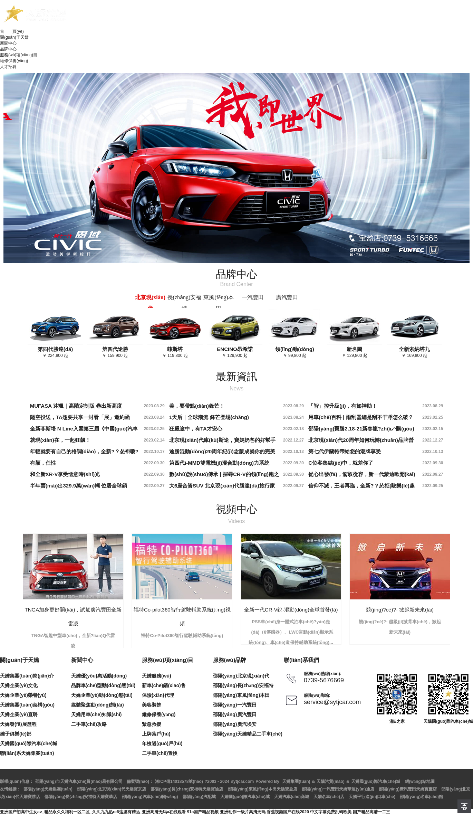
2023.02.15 (432, 428)
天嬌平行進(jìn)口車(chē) (372, 796)
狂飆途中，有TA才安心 (195, 429)
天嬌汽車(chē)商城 (291, 796)
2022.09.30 (154, 463)
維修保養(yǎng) (14, 60)
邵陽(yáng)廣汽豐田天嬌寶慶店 (408, 789)
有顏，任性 (43, 463)
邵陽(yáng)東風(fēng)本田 (241, 695)
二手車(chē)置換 (159, 753)
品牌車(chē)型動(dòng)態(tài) (103, 685)
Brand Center (236, 284)
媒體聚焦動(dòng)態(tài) (97, 705)
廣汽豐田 (287, 297)
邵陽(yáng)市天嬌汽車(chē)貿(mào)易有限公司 (79, 781)
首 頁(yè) (12, 31)
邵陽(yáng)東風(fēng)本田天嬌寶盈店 (262, 789)
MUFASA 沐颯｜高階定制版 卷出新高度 (76, 406)
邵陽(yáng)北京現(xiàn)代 (241, 676)
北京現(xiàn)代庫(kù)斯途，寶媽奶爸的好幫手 (222, 440)
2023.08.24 (154, 417)
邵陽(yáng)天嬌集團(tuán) (47, 789)
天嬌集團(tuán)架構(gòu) (27, 705)
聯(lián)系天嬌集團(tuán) (27, 753)
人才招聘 (8, 66)
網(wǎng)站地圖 (420, 781)
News (236, 388)
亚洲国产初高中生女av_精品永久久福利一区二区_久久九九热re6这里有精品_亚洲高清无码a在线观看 (93, 811)
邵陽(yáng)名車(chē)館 (421, 796)
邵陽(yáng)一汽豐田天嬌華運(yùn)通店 (338, 789)
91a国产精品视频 (203, 811)
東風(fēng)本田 (218, 302)
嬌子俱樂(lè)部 (15, 734)
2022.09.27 (432, 474)
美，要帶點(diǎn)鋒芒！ (196, 406)
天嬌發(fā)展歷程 (18, 724)
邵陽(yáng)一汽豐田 (235, 705)
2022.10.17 (154, 451)
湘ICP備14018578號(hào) (179, 781)
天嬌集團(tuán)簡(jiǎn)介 (27, 676)
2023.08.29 (154, 406)
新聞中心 (8, 43)
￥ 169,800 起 (414, 352)
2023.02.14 (154, 440)
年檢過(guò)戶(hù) (162, 743)
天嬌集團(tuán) (296, 781)
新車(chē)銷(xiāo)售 (164, 685)
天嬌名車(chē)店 (328, 796)
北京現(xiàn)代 (150, 302)
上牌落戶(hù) (156, 734)
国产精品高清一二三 (371, 811)
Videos (236, 521)
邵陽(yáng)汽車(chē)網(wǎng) (150, 796)
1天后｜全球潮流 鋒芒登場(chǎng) (209, 417)
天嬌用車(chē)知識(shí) (96, 714)
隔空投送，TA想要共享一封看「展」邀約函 (80, 417)
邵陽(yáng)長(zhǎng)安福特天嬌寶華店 (81, 796)
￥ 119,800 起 (175, 352)
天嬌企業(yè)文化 (19, 685)
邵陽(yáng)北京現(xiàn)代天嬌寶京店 (111, 789)
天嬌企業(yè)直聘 (19, 714)
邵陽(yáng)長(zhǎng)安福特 (243, 685)
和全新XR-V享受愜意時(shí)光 (65, 474)
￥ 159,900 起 (115, 352)
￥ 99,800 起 (294, 352)
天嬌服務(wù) (156, 676)
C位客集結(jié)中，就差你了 (340, 463)
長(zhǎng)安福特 (184, 302)
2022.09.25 (432, 485)
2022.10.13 (293, 451)
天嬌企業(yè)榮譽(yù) (23, 695)
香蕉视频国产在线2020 (288, 811)
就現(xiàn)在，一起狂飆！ (60, 440)
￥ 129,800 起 (354, 352)
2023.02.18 (293, 428)
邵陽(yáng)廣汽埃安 (235, 724)
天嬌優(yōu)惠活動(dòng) (99, 676)
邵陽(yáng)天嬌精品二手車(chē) (247, 734)
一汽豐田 (253, 297)
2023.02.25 (432, 417)
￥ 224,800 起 (55, 352)
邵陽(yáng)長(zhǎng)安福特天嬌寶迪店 (187, 789)
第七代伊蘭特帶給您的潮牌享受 (344, 451)
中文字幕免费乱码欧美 (330, 811)
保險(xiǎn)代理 (158, 695)
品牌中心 (8, 49)
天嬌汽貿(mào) (331, 781)
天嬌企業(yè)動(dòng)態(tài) (102, 695)
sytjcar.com (242, 781)
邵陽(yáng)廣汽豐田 (235, 714)
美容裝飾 (151, 705)
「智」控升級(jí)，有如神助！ (342, 406)
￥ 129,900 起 (234, 352)
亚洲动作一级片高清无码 (243, 811)
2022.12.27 (293, 440)
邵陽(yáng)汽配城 (199, 796)
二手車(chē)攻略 (89, 724)
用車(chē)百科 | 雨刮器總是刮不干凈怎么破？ (360, 417)
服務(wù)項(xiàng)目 (18, 55)
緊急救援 (151, 724)
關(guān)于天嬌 (14, 37)
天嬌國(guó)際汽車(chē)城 (28, 743)
